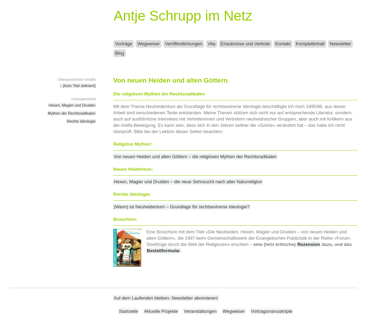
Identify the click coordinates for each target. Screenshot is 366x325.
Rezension (308, 244)
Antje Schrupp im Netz (183, 15)
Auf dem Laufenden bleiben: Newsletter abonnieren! (166, 298)
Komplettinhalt (310, 43)
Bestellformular (163, 250)
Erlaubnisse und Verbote (245, 43)
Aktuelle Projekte (161, 311)
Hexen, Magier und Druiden (72, 105)
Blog (119, 53)
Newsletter (340, 43)
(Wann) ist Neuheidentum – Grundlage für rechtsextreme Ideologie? (182, 206)
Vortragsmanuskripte (271, 311)
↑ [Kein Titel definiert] (78, 86)
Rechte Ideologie (81, 121)
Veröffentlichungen (183, 43)
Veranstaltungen (200, 311)
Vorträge (123, 43)
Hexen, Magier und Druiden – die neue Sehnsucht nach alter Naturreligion (188, 181)
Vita (211, 43)
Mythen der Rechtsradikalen (72, 113)
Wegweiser (148, 43)
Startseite (128, 311)
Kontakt (283, 43)
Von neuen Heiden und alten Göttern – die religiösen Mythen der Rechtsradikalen (195, 156)
